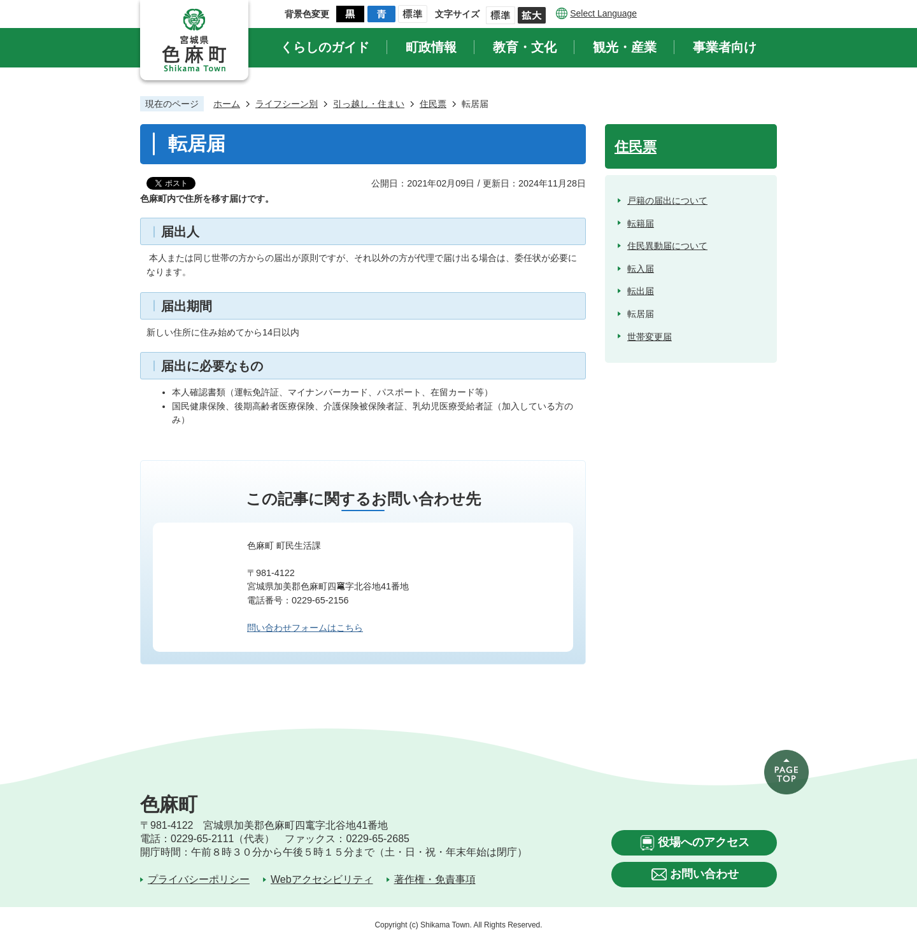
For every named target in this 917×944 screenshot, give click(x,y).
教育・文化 (525, 47)
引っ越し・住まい (368, 104)
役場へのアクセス (704, 842)
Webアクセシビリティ (322, 879)
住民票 (433, 104)
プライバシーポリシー (199, 879)
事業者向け (725, 47)
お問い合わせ (704, 874)
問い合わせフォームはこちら (305, 628)
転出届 (640, 291)
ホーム (226, 104)
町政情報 (431, 47)
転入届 (640, 269)
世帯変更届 (649, 337)
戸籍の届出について (667, 200)
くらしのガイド (324, 47)
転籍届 (640, 223)
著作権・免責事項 (435, 879)
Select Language (603, 13)
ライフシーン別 (286, 104)
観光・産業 (625, 47)
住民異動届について (667, 246)
